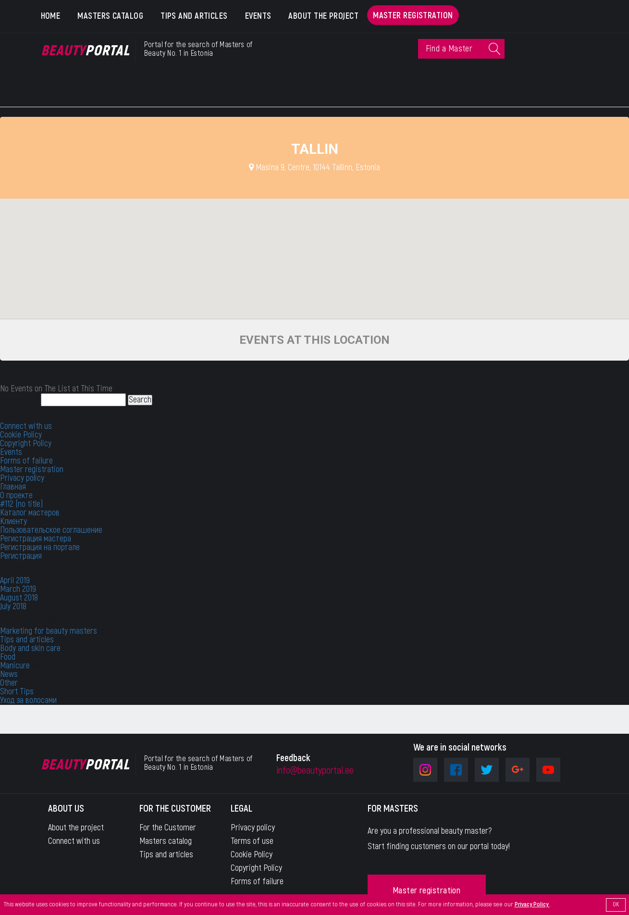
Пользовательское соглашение (51, 530)
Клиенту (13, 521)
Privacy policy (22, 478)
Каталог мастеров (30, 512)
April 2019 (15, 580)
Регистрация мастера (35, 538)
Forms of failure (26, 460)
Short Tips (17, 691)
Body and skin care (30, 648)
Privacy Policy (532, 904)
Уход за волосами (28, 700)
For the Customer (167, 827)
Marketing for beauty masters (48, 631)
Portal (85, 51)
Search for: (19, 400)
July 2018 (13, 606)
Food (7, 657)
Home (51, 16)
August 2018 (19, 597)
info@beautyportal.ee (315, 771)
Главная (13, 486)
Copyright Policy (25, 443)
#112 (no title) (21, 504)
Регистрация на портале (40, 547)
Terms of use (252, 841)
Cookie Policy (21, 434)
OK (616, 904)
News (9, 674)
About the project (323, 16)
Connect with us (26, 426)
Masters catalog (110, 16)
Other (9, 683)
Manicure (15, 665)
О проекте (16, 495)
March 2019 (18, 589)
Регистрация (21, 556)
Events (258, 16)
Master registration (413, 15)
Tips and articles (194, 16)
